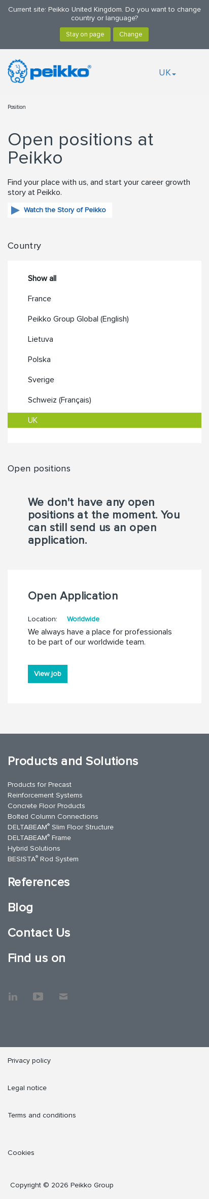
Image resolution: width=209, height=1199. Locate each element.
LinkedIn (13, 991)
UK (167, 72)
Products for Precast (40, 784)
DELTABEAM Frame (39, 837)
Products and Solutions (73, 761)
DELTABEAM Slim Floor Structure (61, 826)
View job (47, 673)
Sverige (41, 380)
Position (17, 107)
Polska (39, 359)
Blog (20, 907)
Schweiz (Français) (59, 400)
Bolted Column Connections (53, 816)
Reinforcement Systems (45, 795)
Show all (42, 278)
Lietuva (40, 339)
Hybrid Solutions (34, 848)
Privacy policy (29, 1060)
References (39, 882)
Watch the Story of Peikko (65, 210)
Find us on (37, 958)
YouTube (38, 991)
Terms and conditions (42, 1115)
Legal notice (27, 1088)
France (39, 299)
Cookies (21, 1152)
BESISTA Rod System (43, 858)
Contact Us (39, 933)
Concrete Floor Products (46, 806)
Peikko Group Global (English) (78, 319)
